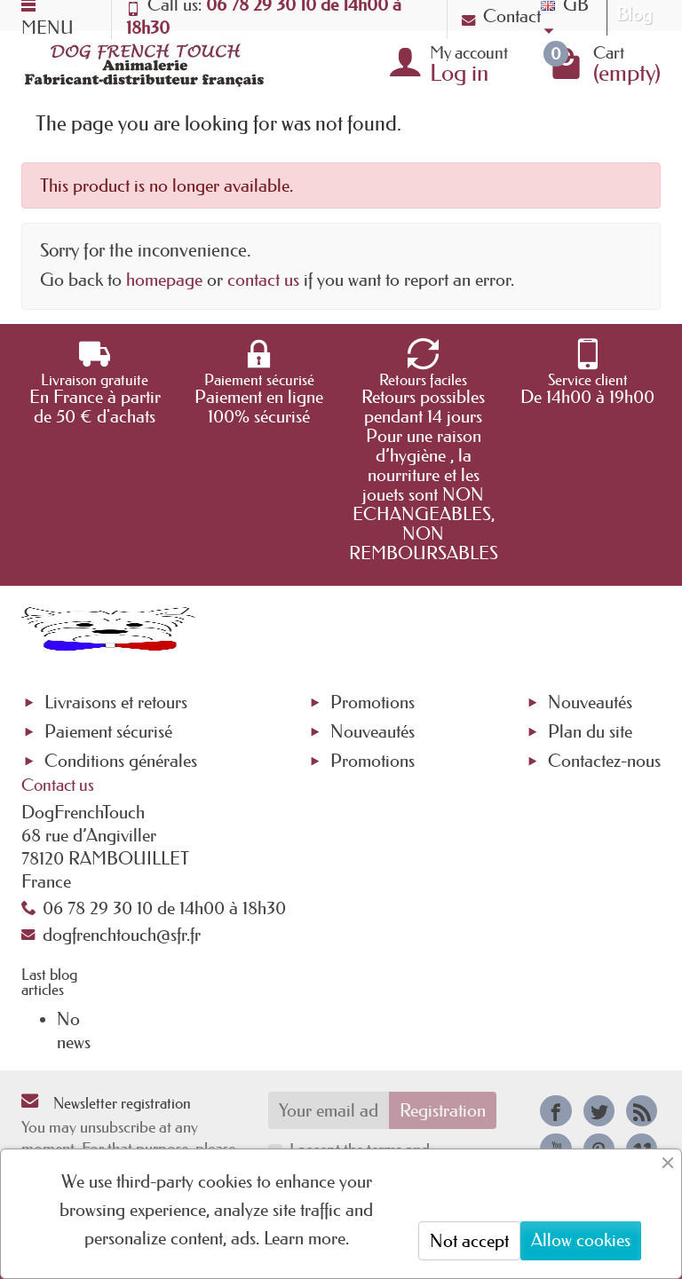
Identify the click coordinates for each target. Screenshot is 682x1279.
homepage (164, 279)
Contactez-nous (604, 760)
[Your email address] (329, 1110)
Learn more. (306, 1238)
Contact (501, 16)
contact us (263, 279)
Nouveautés (372, 731)
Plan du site (590, 731)
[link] (555, 1110)
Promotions (372, 702)
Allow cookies (580, 1240)
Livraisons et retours (115, 702)
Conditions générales (120, 760)
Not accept (469, 1240)
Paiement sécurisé (108, 731)
